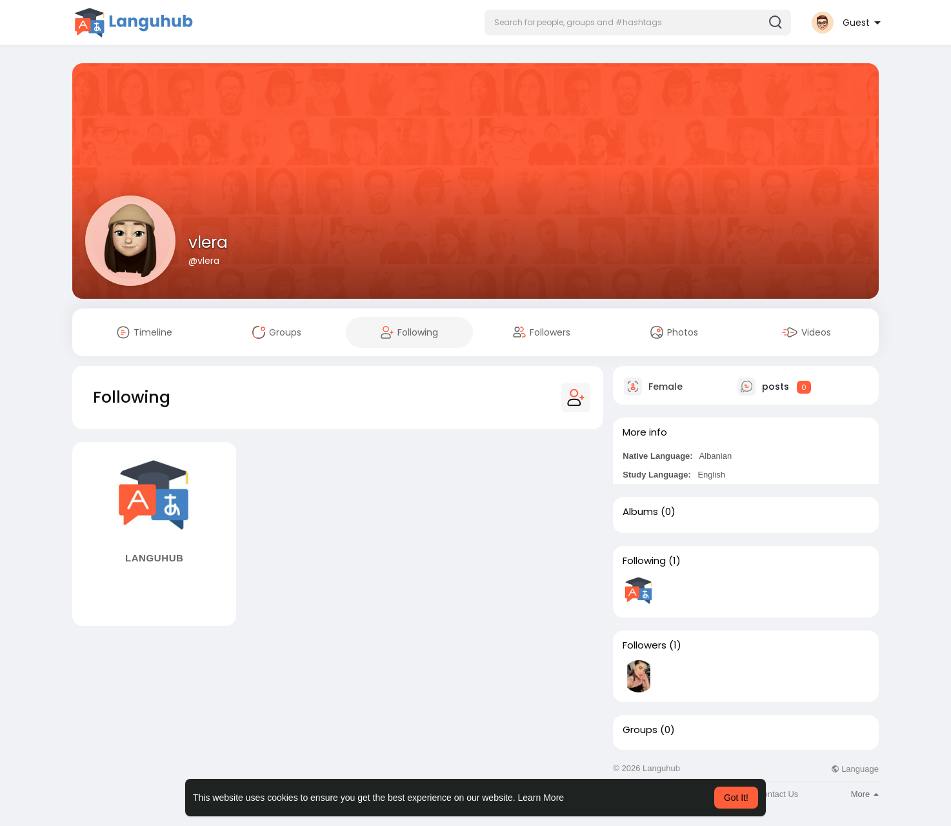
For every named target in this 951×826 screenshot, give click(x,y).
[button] (638, 22)
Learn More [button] (541, 797)
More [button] (865, 794)
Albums (640, 512)
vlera (208, 242)
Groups (640, 730)
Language (855, 769)
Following (644, 561)
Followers (644, 645)
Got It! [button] (736, 797)
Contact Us (777, 794)
